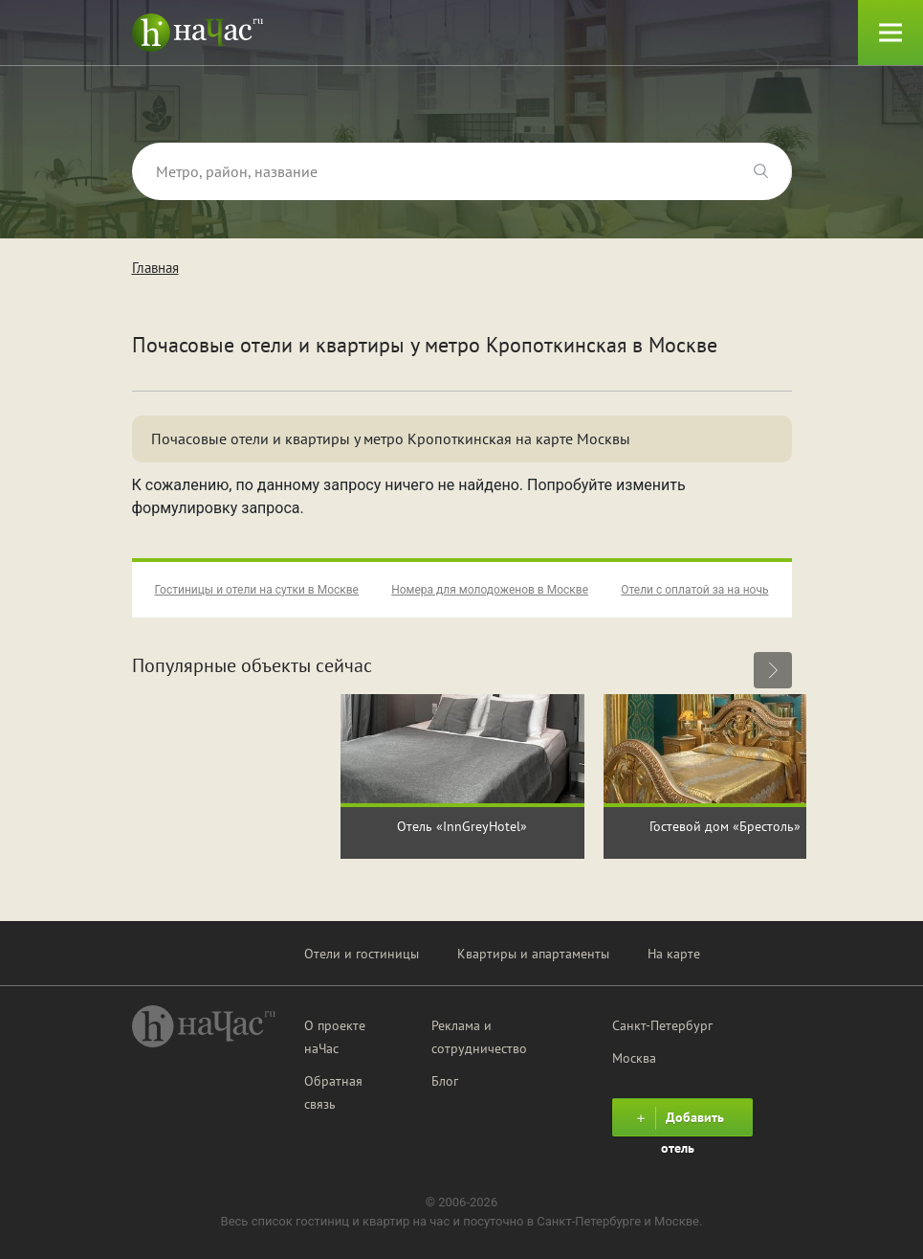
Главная (155, 268)
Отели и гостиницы (361, 953)
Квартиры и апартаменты (533, 953)
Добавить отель (677, 1121)
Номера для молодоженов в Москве (489, 589)
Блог (444, 1081)
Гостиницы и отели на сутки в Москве (257, 589)
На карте (674, 953)
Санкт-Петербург (662, 1025)
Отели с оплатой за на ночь (694, 589)
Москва (634, 1058)
